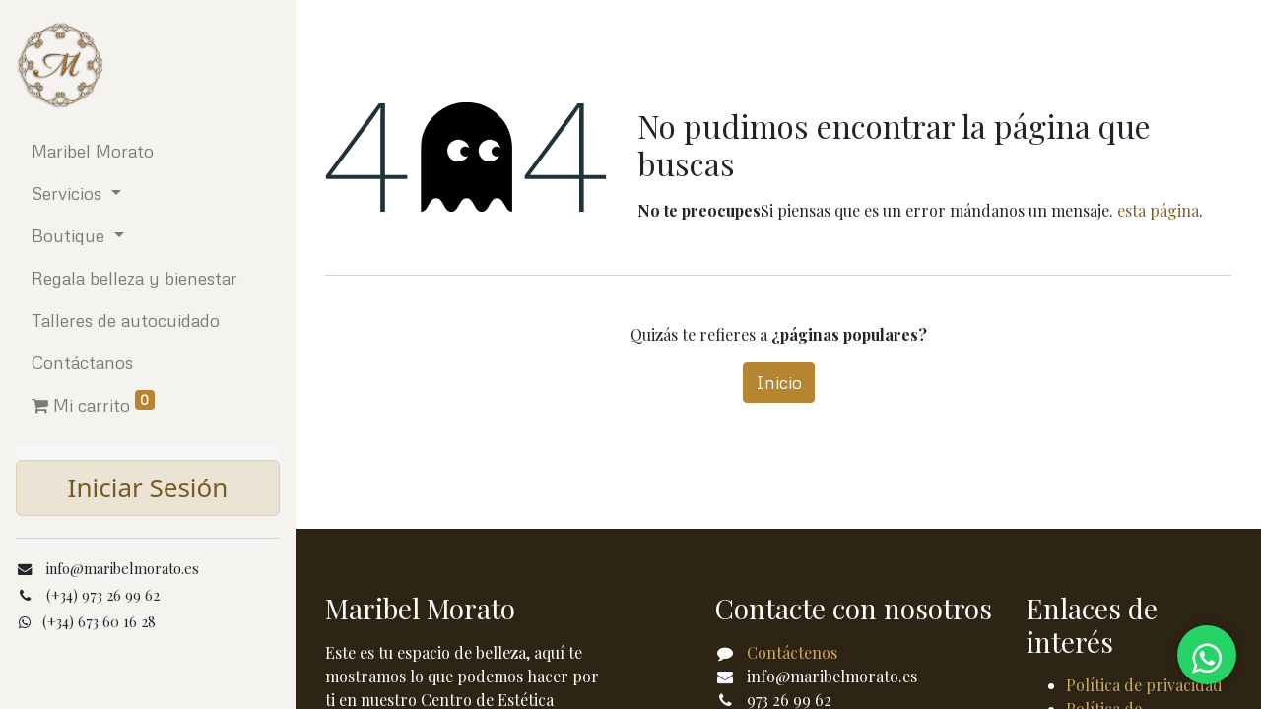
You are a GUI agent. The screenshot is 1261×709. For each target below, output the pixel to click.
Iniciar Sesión (148, 487)
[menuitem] (148, 151)
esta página (1158, 210)
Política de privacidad (1144, 685)
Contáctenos (792, 652)
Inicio (779, 382)
